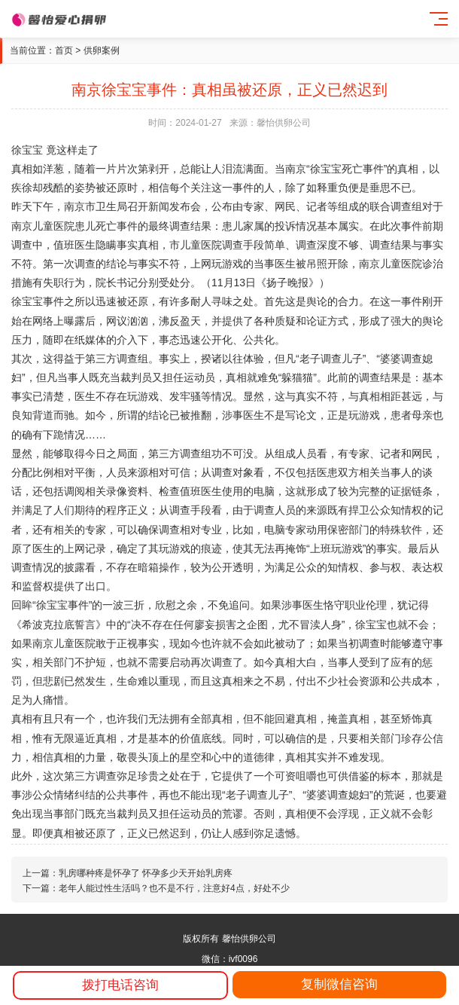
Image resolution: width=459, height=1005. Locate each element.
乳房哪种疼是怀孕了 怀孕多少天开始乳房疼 (146, 873)
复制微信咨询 (339, 984)
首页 (64, 50)
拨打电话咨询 (120, 985)
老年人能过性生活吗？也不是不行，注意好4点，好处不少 (174, 888)
